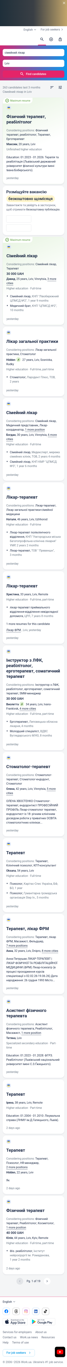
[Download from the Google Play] (42, 1321)
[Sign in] (60, 39)
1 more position (35, 429)
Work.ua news (29, 1337)
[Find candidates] (42, 39)
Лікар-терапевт (22, 497)
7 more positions (17, 945)
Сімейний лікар (21, 255)
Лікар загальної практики (32, 341)
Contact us (9, 1337)
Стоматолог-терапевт (28, 766)
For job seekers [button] (19, 1353)
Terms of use (20, 1342)
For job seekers (52, 29)
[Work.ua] (6, 40)
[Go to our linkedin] (35, 1311)
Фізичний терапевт (25, 1210)
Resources (48, 1337)
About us (41, 1332)
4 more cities (28, 708)
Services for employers (17, 1332)
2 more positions (17, 1167)
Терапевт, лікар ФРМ (27, 928)
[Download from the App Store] (15, 1321)
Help (6, 1342)
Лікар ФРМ (13, 630)
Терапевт (15, 852)
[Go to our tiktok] (45, 1311)
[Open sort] (52, 87)
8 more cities (50, 951)
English (9, 1302)
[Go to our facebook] (6, 1311)
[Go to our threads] (16, 1311)
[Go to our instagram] (25, 1311)
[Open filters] (60, 87)
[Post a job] (51, 39)
